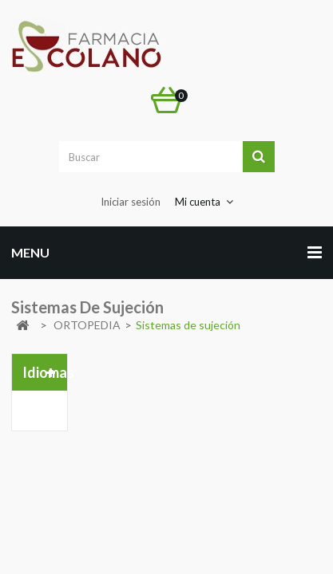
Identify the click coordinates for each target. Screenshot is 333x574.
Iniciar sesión (131, 201)
